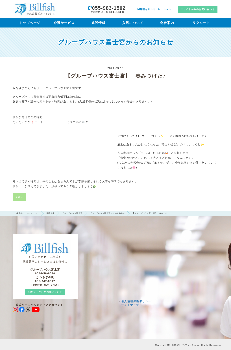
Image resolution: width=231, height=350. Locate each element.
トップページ (29, 23)
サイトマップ (130, 305)
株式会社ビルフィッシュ (27, 213)
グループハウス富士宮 (72, 213)
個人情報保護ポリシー (136, 301)
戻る (19, 196)
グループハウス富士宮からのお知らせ (107, 213)
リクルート (201, 23)
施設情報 (50, 213)
